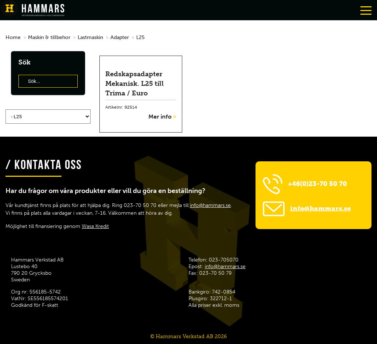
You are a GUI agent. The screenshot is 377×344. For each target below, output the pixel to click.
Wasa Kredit (95, 226)
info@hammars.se (210, 205)
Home (13, 37)
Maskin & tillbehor (49, 37)
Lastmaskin (90, 37)
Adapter (119, 37)
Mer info (162, 116)
